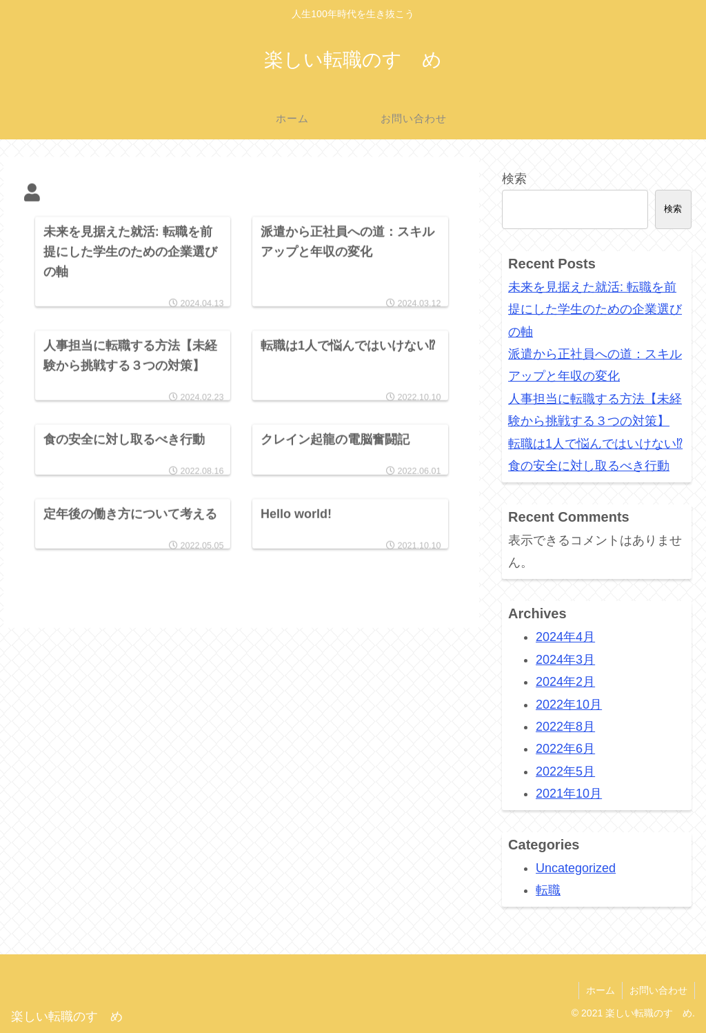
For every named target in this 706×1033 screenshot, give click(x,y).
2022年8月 (565, 727)
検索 (514, 179)
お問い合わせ (658, 990)
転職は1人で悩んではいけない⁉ (595, 444)
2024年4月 (565, 637)
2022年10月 (569, 704)
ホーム (600, 990)
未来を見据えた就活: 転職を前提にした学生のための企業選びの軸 (595, 309)
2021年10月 (569, 793)
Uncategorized (576, 868)
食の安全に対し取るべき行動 (588, 466)
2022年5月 (565, 771)
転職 (548, 890)
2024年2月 (565, 682)
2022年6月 (565, 749)
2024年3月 (565, 660)
